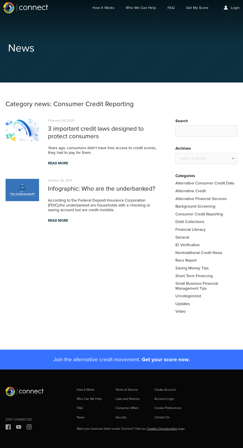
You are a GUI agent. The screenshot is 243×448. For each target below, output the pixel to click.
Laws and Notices (127, 398)
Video (180, 311)
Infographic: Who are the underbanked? (101, 188)
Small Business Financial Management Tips (196, 286)
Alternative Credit (190, 191)
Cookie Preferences (167, 408)
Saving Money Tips (192, 268)
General (182, 237)
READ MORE (58, 163)
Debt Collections (189, 222)
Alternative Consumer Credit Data (204, 183)
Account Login (164, 398)
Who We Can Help (141, 7)
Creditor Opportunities (162, 428)
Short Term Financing (194, 276)
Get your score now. (166, 359)
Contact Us (161, 417)
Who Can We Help (89, 398)
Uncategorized (188, 296)
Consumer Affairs (127, 408)
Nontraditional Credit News (198, 253)
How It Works (103, 7)
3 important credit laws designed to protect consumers (96, 132)
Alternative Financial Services (201, 199)
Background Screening (195, 206)
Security (121, 417)
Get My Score (197, 7)
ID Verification (187, 245)
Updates (182, 304)
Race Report (186, 260)
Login (232, 7)
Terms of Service (127, 389)
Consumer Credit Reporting (199, 214)
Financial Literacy (190, 229)
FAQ (171, 7)
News (80, 417)
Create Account (165, 389)
